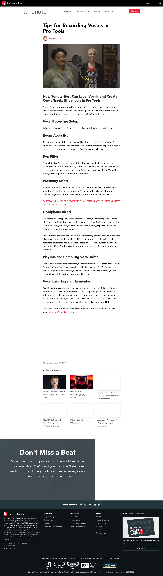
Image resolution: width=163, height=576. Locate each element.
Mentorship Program (78, 523)
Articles (96, 11)
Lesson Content (82, 11)
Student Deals (75, 517)
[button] (123, 11)
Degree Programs (51, 517)
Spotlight (67, 11)
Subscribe (134, 11)
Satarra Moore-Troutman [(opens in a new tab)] (61, 312)
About (98, 517)
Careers (99, 530)
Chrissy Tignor (56, 38)
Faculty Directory (102, 520)
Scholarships (101, 526)
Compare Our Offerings (53, 526)
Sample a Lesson (153, 3)
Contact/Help (101, 533)
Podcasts (109, 11)
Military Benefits (76, 520)
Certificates (48, 520)
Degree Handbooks (77, 526)
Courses (47, 523)
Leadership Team (102, 523)
